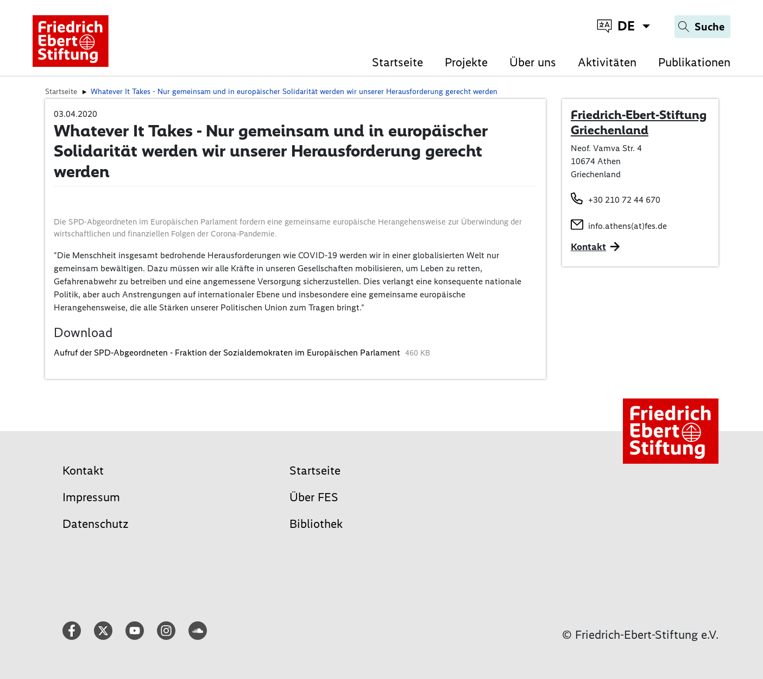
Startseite (397, 62)
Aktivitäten (607, 62)
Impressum (91, 497)
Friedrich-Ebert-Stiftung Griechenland (639, 122)
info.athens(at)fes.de (627, 226)
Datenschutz (95, 523)
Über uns (532, 62)
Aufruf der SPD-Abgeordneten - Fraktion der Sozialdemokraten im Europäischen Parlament (228, 352)
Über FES (313, 497)
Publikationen (694, 62)
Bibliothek (316, 523)
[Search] (702, 26)
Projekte (466, 62)
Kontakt (83, 470)
